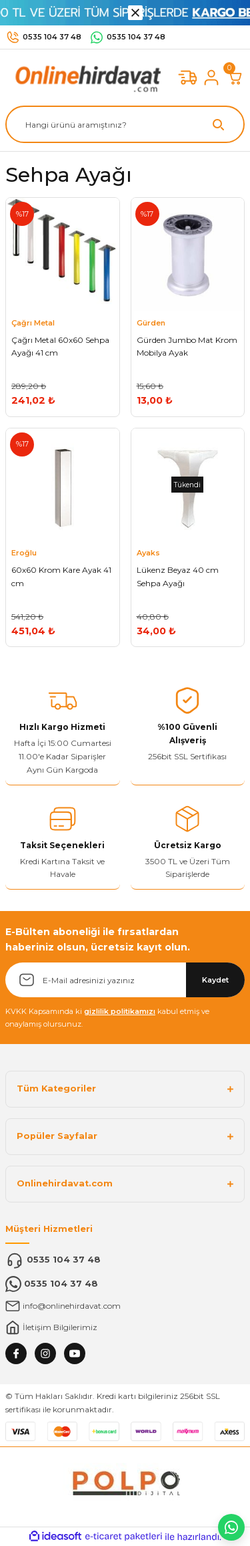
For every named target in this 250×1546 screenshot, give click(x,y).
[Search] (125, 124)
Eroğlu (24, 552)
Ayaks (148, 552)
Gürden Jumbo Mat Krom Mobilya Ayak (187, 346)
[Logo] (85, 77)
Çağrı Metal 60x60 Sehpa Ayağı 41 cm (60, 346)
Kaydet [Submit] (215, 980)
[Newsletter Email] (125, 979)
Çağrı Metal (33, 323)
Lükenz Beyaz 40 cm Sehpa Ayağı (178, 576)
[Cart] (235, 77)
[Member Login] (211, 77)
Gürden (151, 323)
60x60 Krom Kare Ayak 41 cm (61, 576)
